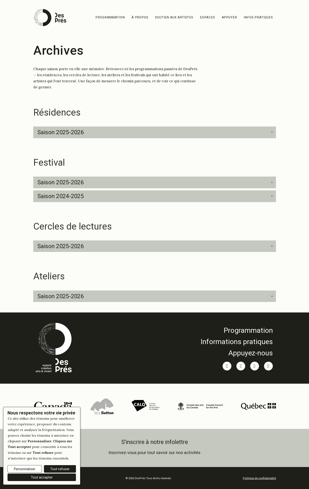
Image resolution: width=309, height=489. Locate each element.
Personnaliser (24, 469)
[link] (236, 330)
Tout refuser (60, 469)
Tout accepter (42, 477)
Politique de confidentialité (259, 478)
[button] (154, 132)
